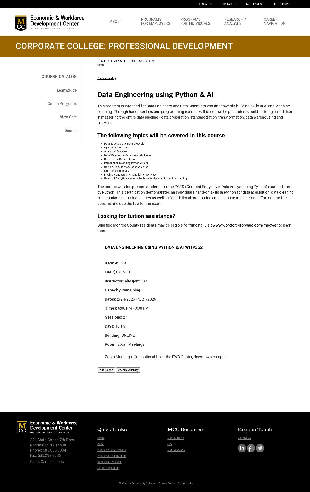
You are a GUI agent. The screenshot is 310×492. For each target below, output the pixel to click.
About (100, 443)
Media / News (175, 437)
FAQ (169, 443)
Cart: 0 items (147, 60)
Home (100, 64)
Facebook (251, 448)
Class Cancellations (47, 461)
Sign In (105, 60)
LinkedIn (242, 448)
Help (132, 60)
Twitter (260, 448)
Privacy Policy (166, 483)
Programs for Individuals (111, 455)
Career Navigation (108, 467)
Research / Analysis (109, 461)
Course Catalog (106, 78)
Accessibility (185, 483)
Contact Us (244, 437)
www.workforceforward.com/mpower (245, 225)
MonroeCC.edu (176, 449)
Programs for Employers (111, 449)
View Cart (120, 60)
